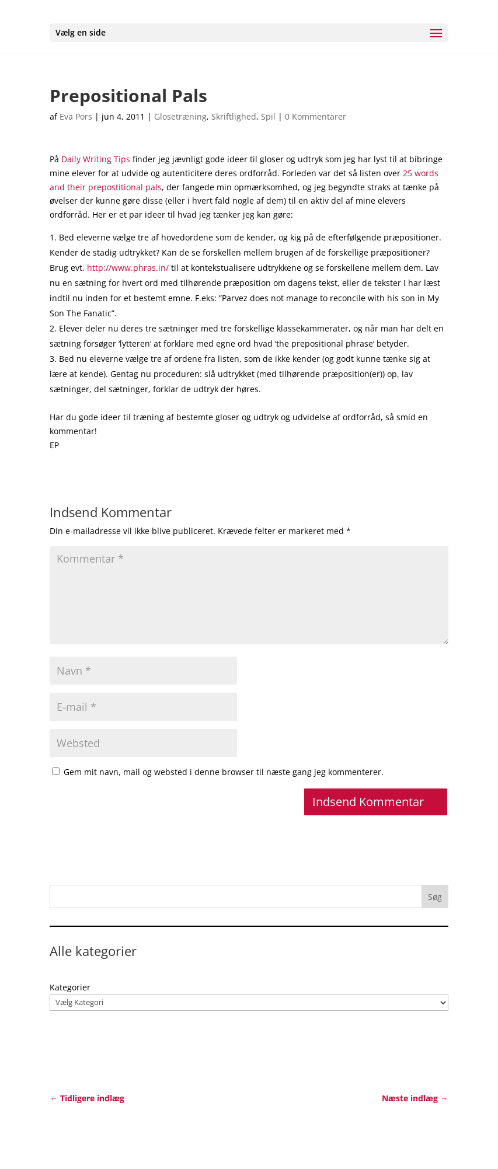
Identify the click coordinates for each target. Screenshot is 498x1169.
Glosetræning (180, 116)
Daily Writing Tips (95, 159)
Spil (268, 116)
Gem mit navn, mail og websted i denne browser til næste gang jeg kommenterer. (224, 771)
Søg (435, 896)
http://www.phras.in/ (128, 267)
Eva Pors (76, 116)
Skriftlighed (233, 116)
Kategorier (70, 987)
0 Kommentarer (315, 116)
